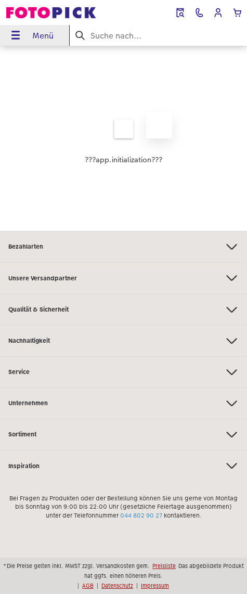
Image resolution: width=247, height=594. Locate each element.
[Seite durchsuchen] (158, 36)
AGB (88, 586)
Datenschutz (117, 586)
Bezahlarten (123, 247)
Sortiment (123, 435)
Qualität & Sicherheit (123, 310)
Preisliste (164, 566)
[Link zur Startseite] (51, 12)
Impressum (155, 586)
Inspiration (123, 466)
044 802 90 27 (141, 515)
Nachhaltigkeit (123, 341)
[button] (218, 12)
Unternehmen (123, 403)
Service (123, 372)
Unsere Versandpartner (123, 278)
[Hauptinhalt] (123, 138)
